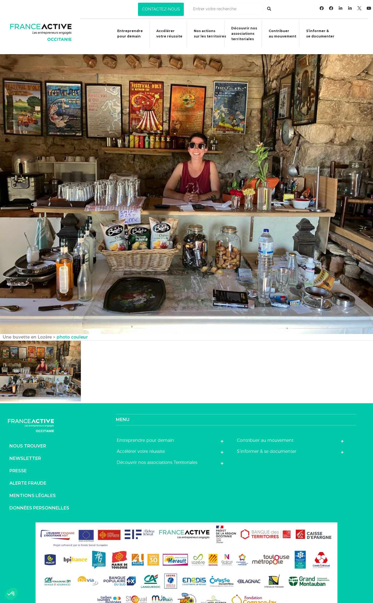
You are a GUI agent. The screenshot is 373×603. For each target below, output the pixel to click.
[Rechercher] (269, 9)
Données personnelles (39, 501)
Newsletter (25, 451)
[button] (161, 9)
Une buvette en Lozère (27, 330)
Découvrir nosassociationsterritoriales (242, 33)
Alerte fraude (27, 476)
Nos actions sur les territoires (207, 33)
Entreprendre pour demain (125, 33)
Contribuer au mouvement (281, 33)
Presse (18, 463)
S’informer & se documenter (266, 444)
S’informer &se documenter (320, 33)
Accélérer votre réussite (165, 33)
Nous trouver (27, 439)
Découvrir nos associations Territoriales (157, 455)
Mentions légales (32, 488)
